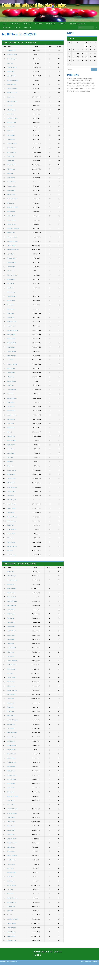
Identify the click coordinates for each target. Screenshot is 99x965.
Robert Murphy (11, 262)
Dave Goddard (11, 84)
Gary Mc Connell (12, 54)
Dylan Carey (10, 203)
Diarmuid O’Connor (12, 249)
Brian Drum (10, 305)
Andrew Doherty (12, 143)
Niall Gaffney (11, 334)
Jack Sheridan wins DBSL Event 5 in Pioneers (82, 88)
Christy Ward (11, 169)
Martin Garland (11, 165)
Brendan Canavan (12, 207)
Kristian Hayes (11, 245)
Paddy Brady (11, 139)
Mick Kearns (11, 279)
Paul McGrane (11, 50)
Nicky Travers (11, 194)
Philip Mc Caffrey (12, 118)
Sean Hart (10, 550)
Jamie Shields (11, 97)
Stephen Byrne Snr (12, 415)
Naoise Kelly (11, 232)
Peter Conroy (11, 542)
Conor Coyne (11, 444)
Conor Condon (11, 555)
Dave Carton (11, 309)
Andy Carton (11, 453)
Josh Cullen (10, 160)
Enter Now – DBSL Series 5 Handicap (79, 91)
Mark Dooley (11, 300)
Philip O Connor (12, 88)
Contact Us (27, 28)
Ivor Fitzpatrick (11, 389)
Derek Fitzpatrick (12, 198)
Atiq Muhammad (12, 487)
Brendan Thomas (12, 237)
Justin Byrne (11, 126)
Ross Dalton (10, 156)
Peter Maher (11, 533)
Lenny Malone (11, 211)
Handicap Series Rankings (77, 24)
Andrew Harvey (11, 470)
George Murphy (12, 258)
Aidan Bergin (11, 266)
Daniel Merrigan (11, 59)
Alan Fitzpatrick (11, 110)
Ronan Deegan (11, 76)
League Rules (7, 28)
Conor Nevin (11, 177)
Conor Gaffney (11, 182)
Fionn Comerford (12, 275)
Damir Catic (10, 525)
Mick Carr (10, 461)
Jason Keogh (11, 512)
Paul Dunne (10, 313)
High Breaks (38, 24)
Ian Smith (10, 105)
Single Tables (27, 24)
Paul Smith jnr (11, 215)
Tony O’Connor (11, 148)
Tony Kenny (10, 114)
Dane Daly (10, 173)
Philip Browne (11, 131)
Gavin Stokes (11, 190)
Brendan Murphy (12, 517)
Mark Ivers (10, 538)
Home (4, 24)
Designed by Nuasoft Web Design (90, 961)
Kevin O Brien (11, 508)
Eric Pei (9, 432)
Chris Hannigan (11, 355)
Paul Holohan (11, 347)
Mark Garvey (11, 368)
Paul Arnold (10, 288)
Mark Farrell (10, 71)
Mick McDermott (12, 93)
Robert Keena (11, 220)
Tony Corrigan (11, 351)
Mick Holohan (11, 474)
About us (17, 28)
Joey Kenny (10, 495)
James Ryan (10, 254)
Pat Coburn (10, 283)
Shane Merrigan (11, 292)
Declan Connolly (12, 546)
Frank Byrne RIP (12, 152)
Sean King (10, 63)
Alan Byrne (10, 377)
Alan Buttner (11, 483)
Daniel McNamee (12, 398)
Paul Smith (10, 385)
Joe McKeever (11, 491)
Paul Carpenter (11, 529)
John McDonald (11, 296)
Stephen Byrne (11, 326)
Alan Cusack (11, 271)
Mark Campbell (11, 122)
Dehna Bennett (11, 521)
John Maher (10, 360)
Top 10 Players (50, 24)
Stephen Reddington (13, 228)
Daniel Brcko (11, 436)
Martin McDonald (12, 80)
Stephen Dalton (12, 67)
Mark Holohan (11, 338)
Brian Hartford (11, 343)
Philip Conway (11, 478)
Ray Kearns (10, 423)
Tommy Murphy (11, 186)
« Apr (69, 64)
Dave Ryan (10, 466)
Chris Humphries (12, 500)
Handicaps (62, 24)
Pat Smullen (10, 406)
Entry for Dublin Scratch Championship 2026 (82, 86)
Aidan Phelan (11, 372)
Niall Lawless (11, 419)
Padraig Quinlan (12, 321)
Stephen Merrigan (12, 241)
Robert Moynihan (12, 364)
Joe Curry (10, 457)
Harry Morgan (11, 410)
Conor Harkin (11, 135)
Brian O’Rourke (11, 504)
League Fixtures (14, 24)
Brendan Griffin (11, 440)
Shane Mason (11, 449)
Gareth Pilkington (12, 330)
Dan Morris (10, 394)
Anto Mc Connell (12, 101)
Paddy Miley (10, 402)
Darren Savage (11, 381)
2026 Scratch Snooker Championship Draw (81, 83)
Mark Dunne (10, 427)
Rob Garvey (10, 317)
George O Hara (11, 224)
